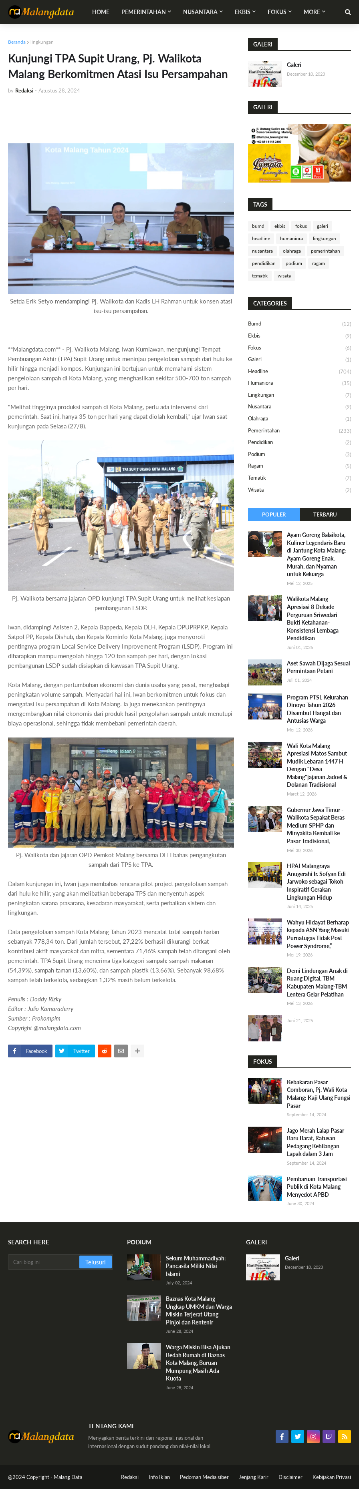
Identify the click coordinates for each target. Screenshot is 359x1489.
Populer (274, 514)
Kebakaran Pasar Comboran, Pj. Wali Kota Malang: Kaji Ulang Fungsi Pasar (319, 1094)
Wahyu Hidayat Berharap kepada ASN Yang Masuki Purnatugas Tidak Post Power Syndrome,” (318, 934)
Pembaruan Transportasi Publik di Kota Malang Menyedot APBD (317, 1187)
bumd (258, 226)
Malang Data (68, 1477)
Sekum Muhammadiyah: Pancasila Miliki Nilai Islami (196, 1266)
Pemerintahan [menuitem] (143, 11)
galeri (322, 226)
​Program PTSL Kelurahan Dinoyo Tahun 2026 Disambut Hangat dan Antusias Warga (317, 709)
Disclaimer (290, 1477)
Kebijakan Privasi (332, 1477)
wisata (284, 276)
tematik (260, 276)
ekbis (279, 226)
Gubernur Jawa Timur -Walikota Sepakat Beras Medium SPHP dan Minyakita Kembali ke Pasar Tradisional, (316, 825)
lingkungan (42, 42)
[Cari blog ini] (44, 1262)
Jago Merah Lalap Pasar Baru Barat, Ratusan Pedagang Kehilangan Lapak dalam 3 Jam (315, 1142)
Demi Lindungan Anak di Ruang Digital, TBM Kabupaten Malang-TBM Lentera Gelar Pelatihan (317, 982)
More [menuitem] (312, 11)
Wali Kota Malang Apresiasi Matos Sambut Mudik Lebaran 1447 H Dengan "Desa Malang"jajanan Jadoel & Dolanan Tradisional (317, 765)
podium (294, 263)
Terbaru (325, 514)
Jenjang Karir (253, 1477)
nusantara (262, 251)
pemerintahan (325, 251)
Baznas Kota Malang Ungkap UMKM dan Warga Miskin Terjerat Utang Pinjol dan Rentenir (199, 1310)
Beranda (17, 42)
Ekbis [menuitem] (242, 11)
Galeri (294, 64)
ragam (318, 263)
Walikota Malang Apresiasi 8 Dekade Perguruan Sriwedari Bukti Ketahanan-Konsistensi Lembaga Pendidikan (313, 618)
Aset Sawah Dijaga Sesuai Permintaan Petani (318, 667)
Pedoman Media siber (204, 1477)
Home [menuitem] (100, 11)
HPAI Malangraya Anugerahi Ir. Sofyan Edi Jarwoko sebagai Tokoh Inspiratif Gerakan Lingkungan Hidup (316, 881)
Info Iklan (159, 1477)
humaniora (291, 238)
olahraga (292, 251)
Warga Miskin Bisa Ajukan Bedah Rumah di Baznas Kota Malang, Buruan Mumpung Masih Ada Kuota (198, 1363)
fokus (301, 226)
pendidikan (264, 263)
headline (261, 238)
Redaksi (130, 1477)
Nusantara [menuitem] (200, 11)
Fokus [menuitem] (277, 11)
